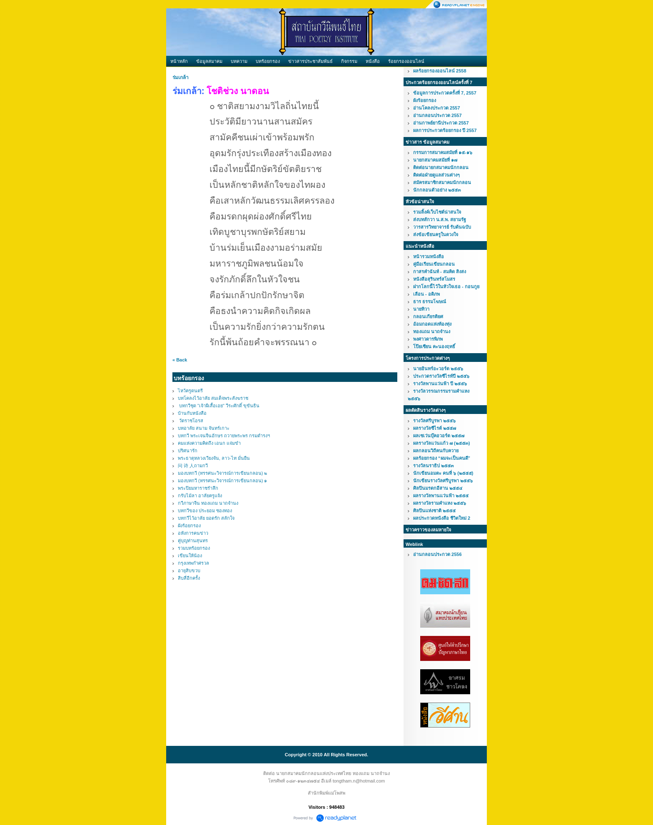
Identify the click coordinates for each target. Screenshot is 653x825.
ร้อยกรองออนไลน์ (406, 61)
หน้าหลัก (179, 61)
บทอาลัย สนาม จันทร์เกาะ (203, 428)
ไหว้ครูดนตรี (190, 390)
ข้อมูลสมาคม (209, 61)
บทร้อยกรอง (268, 61)
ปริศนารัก (187, 450)
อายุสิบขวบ (189, 570)
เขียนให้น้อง (190, 555)
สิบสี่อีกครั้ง (189, 578)
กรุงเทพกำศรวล (193, 563)
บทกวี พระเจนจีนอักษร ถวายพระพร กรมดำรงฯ (224, 435)
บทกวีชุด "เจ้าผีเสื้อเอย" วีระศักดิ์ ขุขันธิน (218, 405)
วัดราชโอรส (190, 420)
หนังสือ (373, 61)
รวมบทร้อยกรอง (194, 548)
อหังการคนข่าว (193, 533)
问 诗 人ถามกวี (193, 465)
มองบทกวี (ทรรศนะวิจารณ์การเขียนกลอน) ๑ (222, 480)
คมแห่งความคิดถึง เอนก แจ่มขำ (209, 443)
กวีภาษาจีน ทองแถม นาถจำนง (208, 503)
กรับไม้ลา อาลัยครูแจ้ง (200, 495)
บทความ (239, 61)
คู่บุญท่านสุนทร (193, 540)
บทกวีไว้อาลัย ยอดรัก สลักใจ (206, 518)
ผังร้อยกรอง (189, 525)
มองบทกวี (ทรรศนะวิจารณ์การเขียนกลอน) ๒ (222, 473)
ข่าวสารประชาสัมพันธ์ (310, 61)
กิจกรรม (349, 61)
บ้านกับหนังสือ (192, 413)
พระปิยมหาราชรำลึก (198, 488)
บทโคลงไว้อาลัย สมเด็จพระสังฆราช (213, 398)
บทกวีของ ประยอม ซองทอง (205, 510)
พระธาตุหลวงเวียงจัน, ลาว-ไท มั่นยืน (214, 458)
